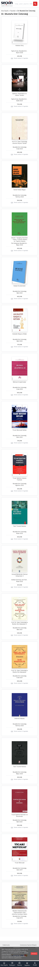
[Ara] (35, 4)
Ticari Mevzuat (19, 863)
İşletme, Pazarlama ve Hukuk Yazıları (19, 94)
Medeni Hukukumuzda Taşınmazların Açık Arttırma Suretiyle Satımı (19, 912)
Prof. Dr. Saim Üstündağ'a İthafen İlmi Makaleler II (19, 623)
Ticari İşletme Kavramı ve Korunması (19, 815)
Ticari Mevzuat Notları (19, 430)
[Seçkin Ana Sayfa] (6, 3)
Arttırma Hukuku (19, 718)
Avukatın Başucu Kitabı (19, 334)
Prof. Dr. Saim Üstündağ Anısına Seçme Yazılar (19, 142)
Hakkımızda (6, 945)
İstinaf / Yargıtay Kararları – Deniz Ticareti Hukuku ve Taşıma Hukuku (19, 239)
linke (15, 956)
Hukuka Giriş (19, 45)
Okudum (34, 953)
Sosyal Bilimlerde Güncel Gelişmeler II (19, 575)
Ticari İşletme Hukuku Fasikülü (19, 479)
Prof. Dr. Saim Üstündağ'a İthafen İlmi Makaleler (19, 671)
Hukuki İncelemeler (20, 286)
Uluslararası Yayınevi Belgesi (28, 945)
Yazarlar (13, 11)
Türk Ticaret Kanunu (19, 526)
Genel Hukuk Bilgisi (20, 190)
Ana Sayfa (4, 11)
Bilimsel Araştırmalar (19, 382)
